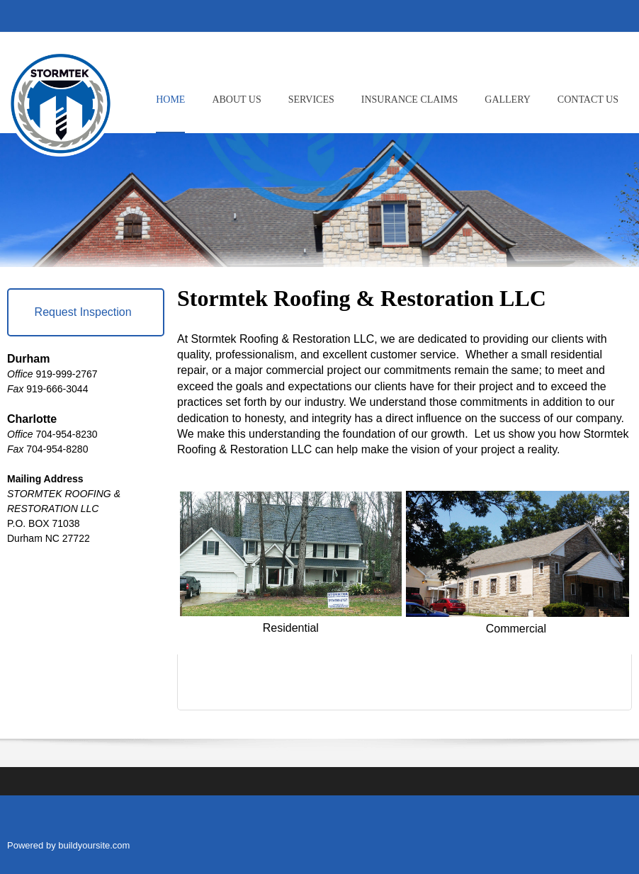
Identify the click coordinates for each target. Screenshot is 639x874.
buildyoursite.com (94, 845)
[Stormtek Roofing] (60, 100)
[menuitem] (170, 111)
